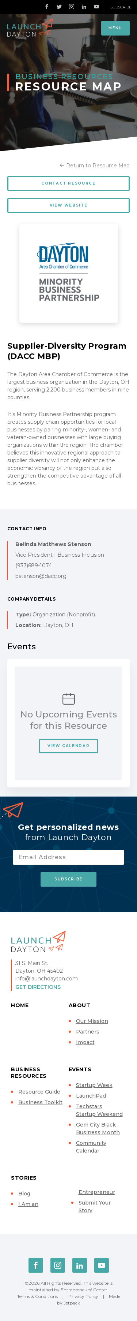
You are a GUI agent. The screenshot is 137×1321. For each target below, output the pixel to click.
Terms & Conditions (37, 1296)
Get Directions (38, 987)
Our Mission (92, 1021)
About (80, 1005)
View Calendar (68, 745)
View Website (69, 205)
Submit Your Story (95, 1206)
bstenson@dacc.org (40, 576)
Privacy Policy (83, 1296)
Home (19, 1005)
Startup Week (94, 1085)
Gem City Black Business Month (98, 1128)
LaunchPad (91, 1095)
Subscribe (121, 7)
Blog (24, 1193)
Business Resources (29, 1072)
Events (80, 1069)
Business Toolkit (40, 1102)
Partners (87, 1031)
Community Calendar (91, 1147)
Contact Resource (68, 183)
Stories (24, 1178)
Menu (115, 28)
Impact (85, 1042)
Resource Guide (39, 1091)
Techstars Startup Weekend (99, 1110)
